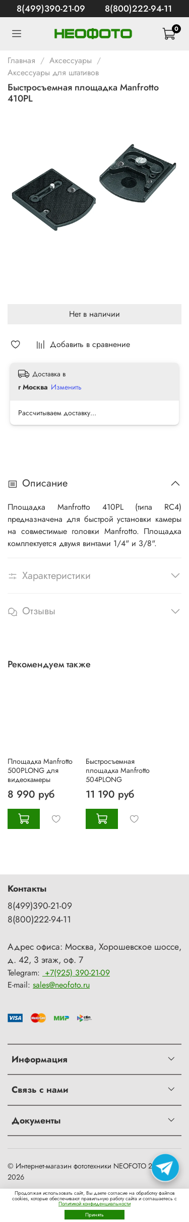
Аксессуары (70, 60)
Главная (21, 60)
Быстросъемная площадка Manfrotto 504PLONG (118, 770)
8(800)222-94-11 (138, 8)
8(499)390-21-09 (51, 8)
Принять (94, 1214)
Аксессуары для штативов (53, 72)
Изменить (66, 387)
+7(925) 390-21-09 (76, 973)
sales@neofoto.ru (61, 985)
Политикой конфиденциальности (94, 1203)
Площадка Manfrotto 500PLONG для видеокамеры (40, 770)
